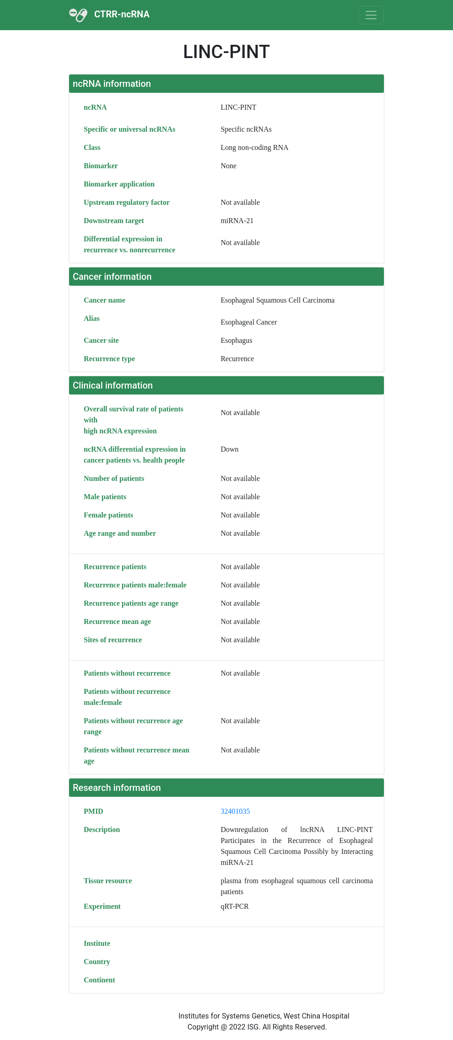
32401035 (235, 811)
